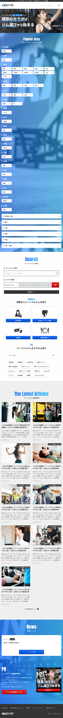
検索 (55, 285)
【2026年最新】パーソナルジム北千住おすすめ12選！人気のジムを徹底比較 (16, 590)
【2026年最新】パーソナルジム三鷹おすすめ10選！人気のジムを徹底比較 (16, 508)
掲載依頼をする (52, 690)
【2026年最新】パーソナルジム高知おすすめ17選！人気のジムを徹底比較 (47, 467)
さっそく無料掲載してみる (15, 692)
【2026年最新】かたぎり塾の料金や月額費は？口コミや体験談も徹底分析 (16, 426)
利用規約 (28, 708)
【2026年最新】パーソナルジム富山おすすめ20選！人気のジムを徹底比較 (16, 467)
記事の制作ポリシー (51, 708)
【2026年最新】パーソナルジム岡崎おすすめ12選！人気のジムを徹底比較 (47, 508)
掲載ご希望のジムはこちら (17, 708)
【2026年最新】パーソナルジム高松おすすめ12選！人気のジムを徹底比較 (47, 426)
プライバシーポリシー (38, 708)
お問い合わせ (5, 708)
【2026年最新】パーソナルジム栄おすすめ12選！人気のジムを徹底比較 (16, 549)
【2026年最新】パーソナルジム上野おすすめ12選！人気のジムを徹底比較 (47, 549)
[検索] (58, 5)
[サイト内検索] (51, 5)
